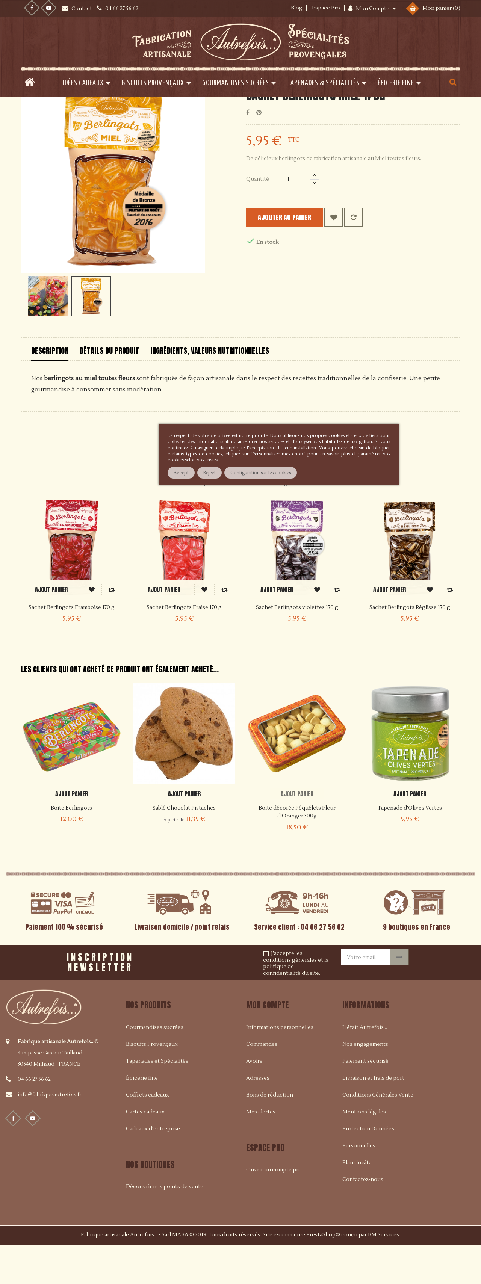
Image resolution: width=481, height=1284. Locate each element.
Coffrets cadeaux (147, 1133)
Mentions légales (364, 1150)
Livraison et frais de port (373, 1116)
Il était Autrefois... (364, 1065)
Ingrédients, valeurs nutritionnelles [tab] (209, 389)
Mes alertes (260, 1150)
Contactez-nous (362, 1218)
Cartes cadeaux (145, 1150)
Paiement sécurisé (365, 1099)
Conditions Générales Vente (377, 1133)
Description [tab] (49, 389)
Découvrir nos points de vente (164, 1225)
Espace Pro (326, 8)
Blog (297, 8)
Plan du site (357, 1201)
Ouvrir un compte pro (274, 1208)
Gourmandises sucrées (154, 1065)
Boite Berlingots (71, 846)
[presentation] (229, 998)
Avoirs (254, 1099)
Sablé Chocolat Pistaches (184, 846)
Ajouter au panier (293, 256)
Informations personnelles (279, 1065)
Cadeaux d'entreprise (153, 1167)
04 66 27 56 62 (34, 1118)
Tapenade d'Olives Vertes (410, 846)
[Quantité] (297, 218)
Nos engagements (365, 1082)
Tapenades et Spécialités (157, 1099)
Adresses (257, 1116)
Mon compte (267, 1043)
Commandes (261, 1082)
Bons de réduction (269, 1133)
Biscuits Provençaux (152, 1082)
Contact (82, 8)
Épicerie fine (142, 1116)
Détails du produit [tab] (109, 389)
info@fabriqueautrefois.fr (50, 1133)
